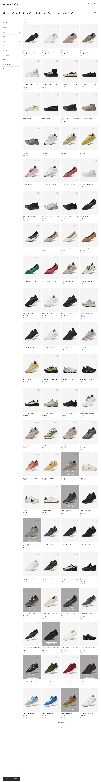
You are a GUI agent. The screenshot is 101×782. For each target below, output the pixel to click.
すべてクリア (17, 22)
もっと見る (61, 728)
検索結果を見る (11, 778)
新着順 (94, 12)
